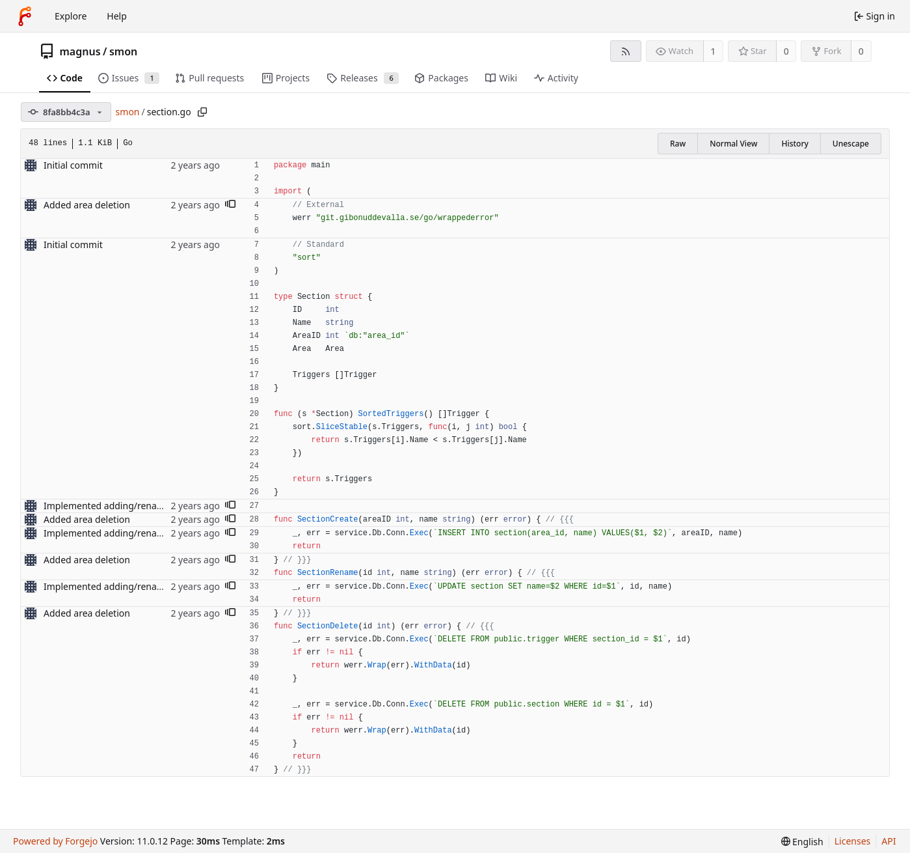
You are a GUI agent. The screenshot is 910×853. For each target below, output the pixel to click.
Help (117, 16)
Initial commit (73, 165)
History (794, 143)
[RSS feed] (625, 51)
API (888, 841)
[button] (230, 205)
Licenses (853, 841)
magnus (80, 51)
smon (123, 51)
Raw (678, 143)
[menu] (802, 841)
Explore (71, 16)
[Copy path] (202, 112)
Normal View (733, 143)
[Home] (25, 16)
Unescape (851, 143)
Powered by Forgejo (55, 841)
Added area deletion (87, 205)
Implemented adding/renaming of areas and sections (157, 505)
